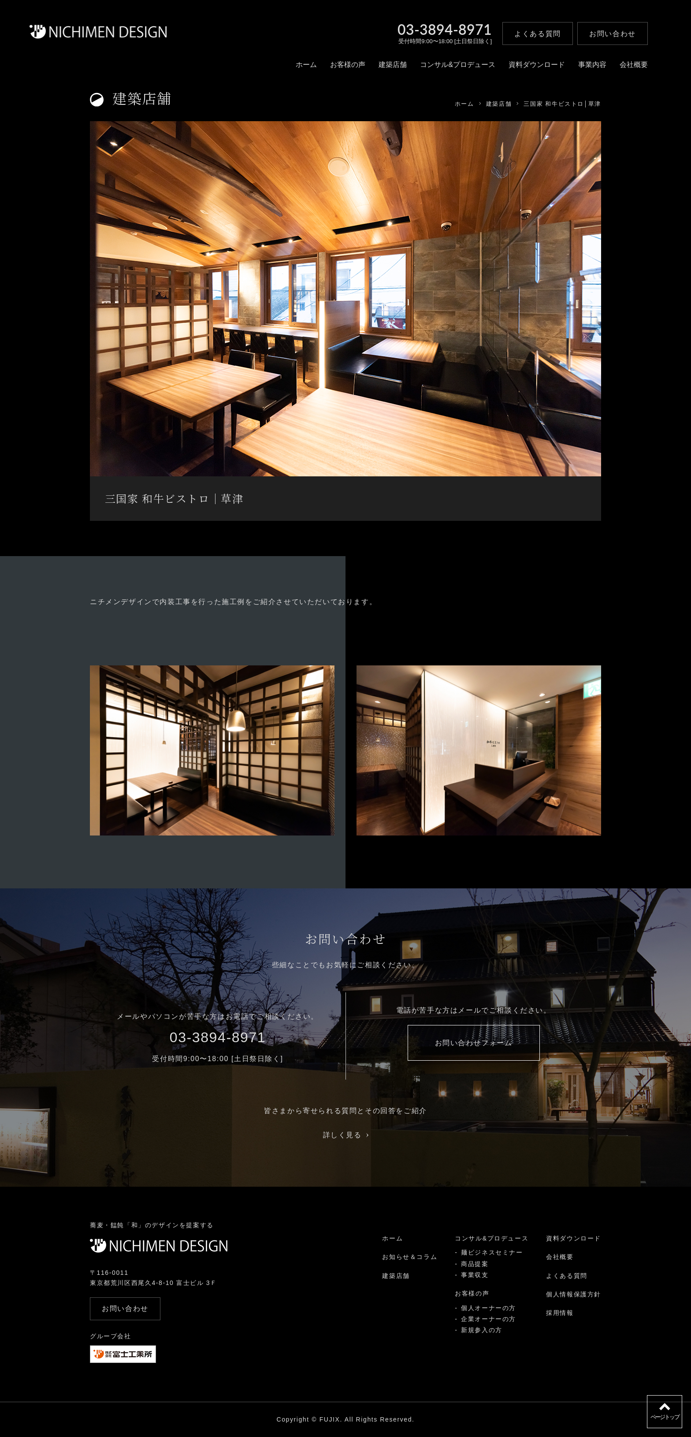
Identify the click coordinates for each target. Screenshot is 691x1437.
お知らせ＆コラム (409, 1256)
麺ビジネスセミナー (492, 1252)
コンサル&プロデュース (457, 64)
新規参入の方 (481, 1329)
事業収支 (474, 1274)
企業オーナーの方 (488, 1318)
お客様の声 (347, 64)
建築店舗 (393, 64)
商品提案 (474, 1263)
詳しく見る (345, 1135)
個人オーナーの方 (488, 1307)
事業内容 (592, 64)
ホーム (306, 64)
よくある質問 (566, 1275)
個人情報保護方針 (573, 1294)
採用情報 (559, 1312)
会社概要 (634, 64)
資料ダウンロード (537, 64)
